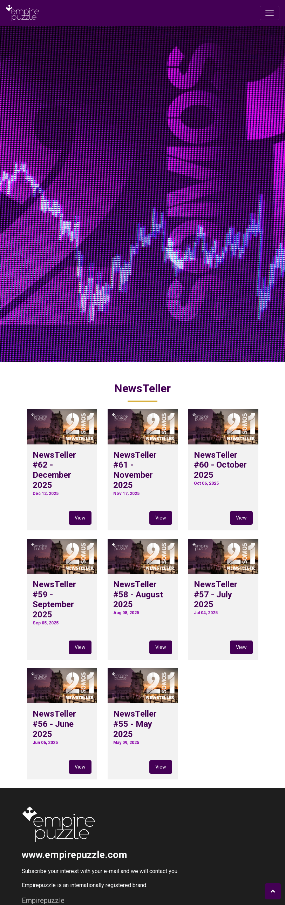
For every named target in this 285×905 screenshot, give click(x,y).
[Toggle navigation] (269, 13)
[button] (273, 891)
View (80, 518)
